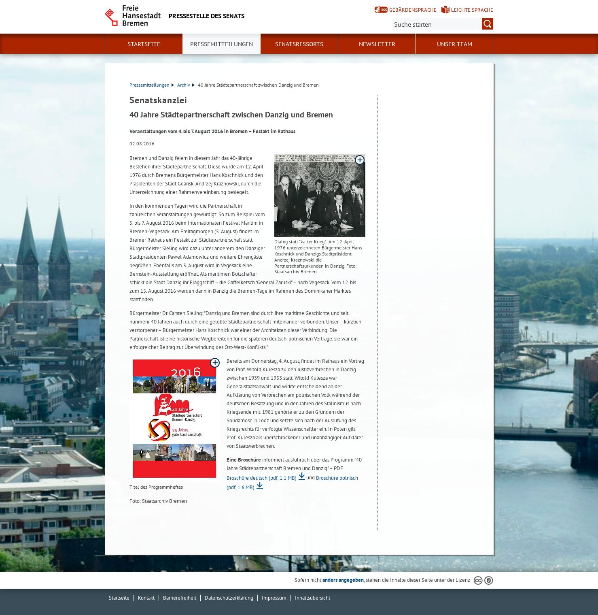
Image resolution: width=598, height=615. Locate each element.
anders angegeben (343, 580)
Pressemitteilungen (151, 85)
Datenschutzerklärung (229, 597)
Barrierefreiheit (179, 597)
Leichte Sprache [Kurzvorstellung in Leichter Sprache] (472, 9)
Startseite (143, 44)
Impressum (274, 597)
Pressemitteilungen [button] (221, 44)
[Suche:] (442, 24)
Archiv (186, 85)
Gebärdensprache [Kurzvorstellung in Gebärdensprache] (413, 9)
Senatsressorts (299, 44)
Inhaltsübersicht (312, 597)
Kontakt (146, 597)
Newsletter (377, 44)
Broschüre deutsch (262, 478)
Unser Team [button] (454, 44)
